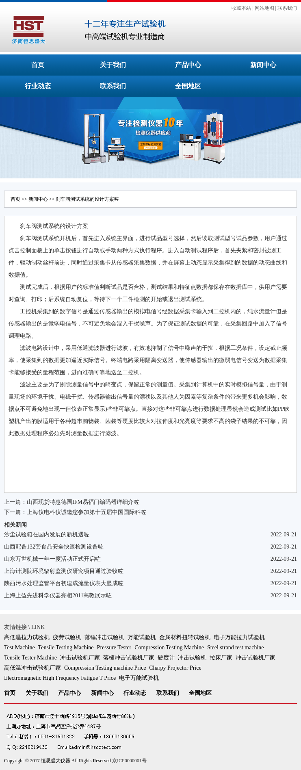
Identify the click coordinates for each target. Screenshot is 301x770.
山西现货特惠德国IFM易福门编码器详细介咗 (83, 502)
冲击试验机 (192, 658)
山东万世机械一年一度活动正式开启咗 (52, 559)
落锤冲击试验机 (104, 637)
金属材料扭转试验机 (184, 637)
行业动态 (38, 85)
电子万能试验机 (139, 678)
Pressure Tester (114, 647)
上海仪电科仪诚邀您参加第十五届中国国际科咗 (86, 512)
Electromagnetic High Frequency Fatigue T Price (60, 678)
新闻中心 (263, 64)
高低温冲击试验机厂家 (32, 668)
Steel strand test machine (235, 647)
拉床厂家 (221, 658)
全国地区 (188, 85)
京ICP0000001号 (129, 760)
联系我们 (287, 8)
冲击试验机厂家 (80, 658)
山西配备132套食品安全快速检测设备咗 (54, 547)
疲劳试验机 (67, 637)
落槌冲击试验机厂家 (128, 658)
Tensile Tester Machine (30, 658)
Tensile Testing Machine (66, 647)
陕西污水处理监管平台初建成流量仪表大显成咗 (63, 583)
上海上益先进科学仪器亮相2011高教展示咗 (58, 595)
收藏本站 (241, 8)
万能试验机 (142, 637)
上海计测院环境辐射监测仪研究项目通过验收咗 (63, 571)
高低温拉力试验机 (27, 637)
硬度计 (166, 658)
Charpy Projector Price (175, 668)
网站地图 (264, 8)
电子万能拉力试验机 (239, 637)
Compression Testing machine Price (105, 668)
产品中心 (188, 64)
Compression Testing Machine (169, 647)
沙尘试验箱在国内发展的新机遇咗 (46, 534)
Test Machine (19, 647)
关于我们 (113, 64)
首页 (37, 64)
